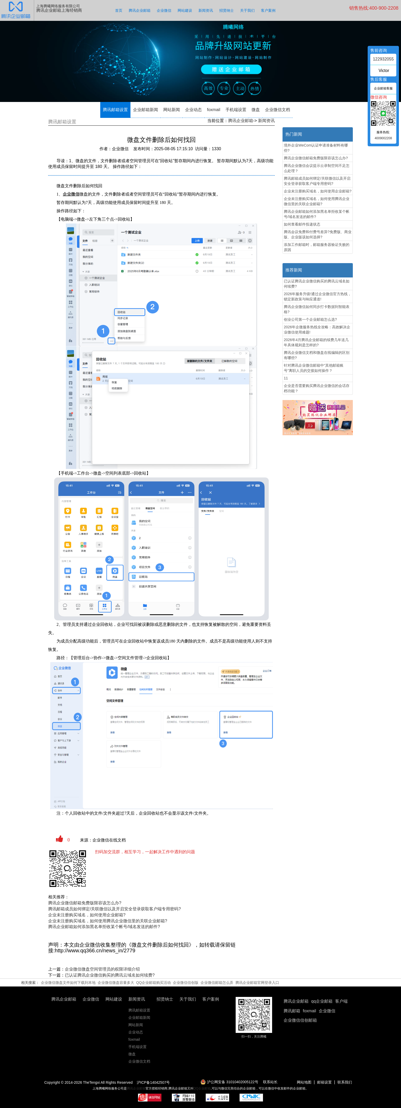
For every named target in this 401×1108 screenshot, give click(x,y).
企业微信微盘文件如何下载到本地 (68, 982)
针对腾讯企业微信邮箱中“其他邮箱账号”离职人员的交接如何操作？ (313, 368)
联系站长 (270, 1082)
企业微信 (164, 10)
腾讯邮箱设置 (115, 109)
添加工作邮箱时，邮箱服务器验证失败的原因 (316, 247)
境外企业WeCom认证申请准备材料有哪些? (316, 148)
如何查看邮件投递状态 (302, 224)
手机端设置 (235, 109)
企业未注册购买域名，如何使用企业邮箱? (87, 915)
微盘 (256, 109)
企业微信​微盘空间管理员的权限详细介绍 (102, 969)
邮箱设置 (324, 1082)
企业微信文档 (277, 109)
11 (286, 378)
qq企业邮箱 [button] (322, 1001)
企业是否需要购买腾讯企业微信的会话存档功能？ (316, 388)
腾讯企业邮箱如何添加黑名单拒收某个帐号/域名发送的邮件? (104, 926)
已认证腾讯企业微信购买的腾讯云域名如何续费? (110, 975)
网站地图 (304, 1082)
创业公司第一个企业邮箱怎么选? (310, 319)
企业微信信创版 (185, 982)
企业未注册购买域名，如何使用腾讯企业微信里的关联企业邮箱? (107, 921)
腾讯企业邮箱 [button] (296, 1001)
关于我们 (247, 10)
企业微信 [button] (327, 1011)
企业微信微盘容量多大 (116, 982)
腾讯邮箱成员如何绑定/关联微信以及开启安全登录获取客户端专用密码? (114, 909)
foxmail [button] (309, 1011)
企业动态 (193, 109)
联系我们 (344, 1082)
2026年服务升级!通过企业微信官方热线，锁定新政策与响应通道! (317, 296)
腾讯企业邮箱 (140, 10)
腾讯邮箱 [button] (292, 1011)
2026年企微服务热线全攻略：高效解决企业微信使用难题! (317, 329)
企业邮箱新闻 (145, 109)
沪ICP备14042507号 (153, 1082)
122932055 (383, 59)
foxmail (213, 109)
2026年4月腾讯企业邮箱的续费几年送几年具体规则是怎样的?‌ (316, 342)
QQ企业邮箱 (202, 1088)
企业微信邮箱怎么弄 (216, 982)
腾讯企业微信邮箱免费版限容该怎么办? (84, 903)
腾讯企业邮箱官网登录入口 (257, 982)
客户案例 (268, 10)
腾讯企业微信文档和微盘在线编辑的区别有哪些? (316, 355)
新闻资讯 (205, 10)
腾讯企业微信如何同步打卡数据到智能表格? (316, 309)
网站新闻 (171, 109)
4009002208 (383, 138)
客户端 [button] (341, 1001)
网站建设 (185, 10)
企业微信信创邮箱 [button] (300, 1020)
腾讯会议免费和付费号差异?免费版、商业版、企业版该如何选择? (318, 234)
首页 (118, 10)
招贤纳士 (226, 10)
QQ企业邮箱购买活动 (153, 982)
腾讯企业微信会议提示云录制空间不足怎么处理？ (316, 168)
